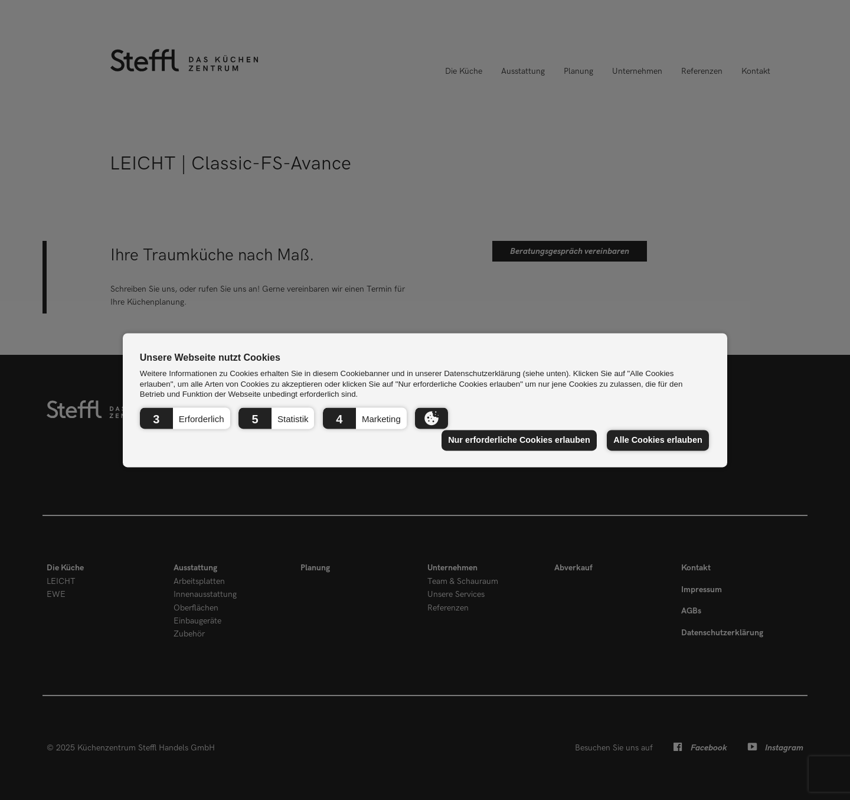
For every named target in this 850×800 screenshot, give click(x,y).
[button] (185, 418)
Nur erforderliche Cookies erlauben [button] (519, 440)
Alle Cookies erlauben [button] (657, 440)
